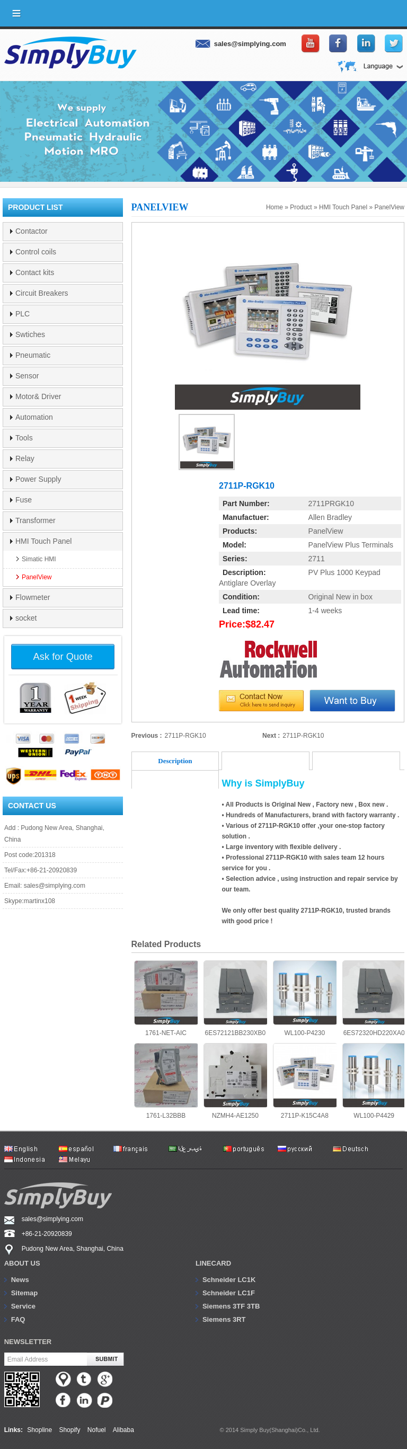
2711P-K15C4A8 (305, 1081)
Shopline (39, 1430)
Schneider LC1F (228, 1293)
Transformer (35, 520)
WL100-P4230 (305, 998)
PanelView (389, 207)
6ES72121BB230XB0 (235, 998)
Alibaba (123, 1430)
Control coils (35, 252)
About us (22, 1263)
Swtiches (30, 334)
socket (26, 618)
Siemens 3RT (224, 1319)
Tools (24, 438)
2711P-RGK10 (185, 735)
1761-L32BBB (166, 1081)
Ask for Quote (63, 656)
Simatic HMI (39, 559)
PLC (22, 314)
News (20, 1280)
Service (23, 1306)
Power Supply (38, 479)
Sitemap (24, 1293)
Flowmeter (32, 597)
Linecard (213, 1263)
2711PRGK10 (331, 503)
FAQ (18, 1319)
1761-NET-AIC (166, 998)
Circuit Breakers (41, 293)
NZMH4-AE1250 (235, 1081)
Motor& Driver (38, 396)
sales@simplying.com (54, 885)
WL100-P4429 (374, 1081)
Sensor (27, 376)
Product (301, 207)
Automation (34, 417)
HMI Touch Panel (343, 207)
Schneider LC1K (228, 1280)
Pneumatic (32, 355)
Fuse (23, 500)
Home (274, 207)
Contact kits (34, 272)
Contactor (31, 231)
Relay (24, 458)
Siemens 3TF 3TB (231, 1306)
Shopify (69, 1430)
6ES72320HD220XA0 (374, 998)
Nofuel (96, 1430)
